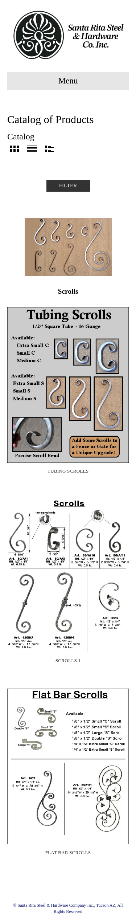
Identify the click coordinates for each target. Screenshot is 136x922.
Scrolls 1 (68, 660)
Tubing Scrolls (68, 471)
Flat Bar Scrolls (68, 852)
